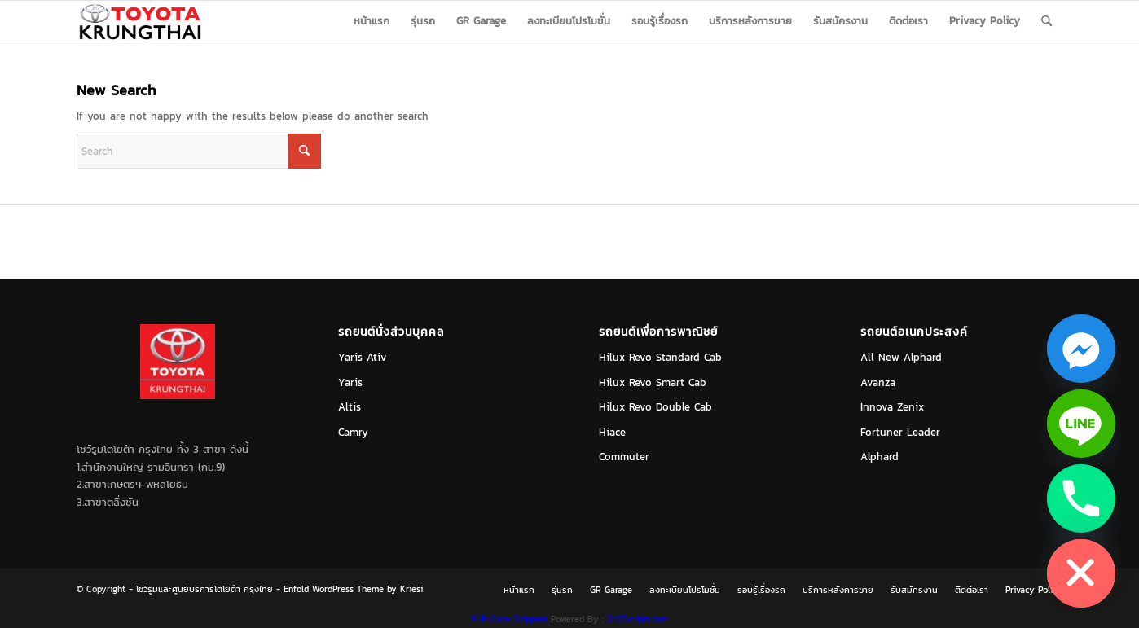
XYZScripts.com (637, 619)
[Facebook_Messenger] (1081, 348)
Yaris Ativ (362, 357)
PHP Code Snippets (509, 619)
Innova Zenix (892, 407)
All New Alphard (901, 357)
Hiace (612, 432)
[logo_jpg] (140, 21)
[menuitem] (371, 21)
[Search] (1046, 21)
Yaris (350, 382)
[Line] (1081, 423)
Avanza (877, 382)
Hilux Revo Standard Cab (660, 357)
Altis (349, 407)
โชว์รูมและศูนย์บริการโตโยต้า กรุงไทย (204, 588)
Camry (353, 432)
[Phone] (1081, 498)
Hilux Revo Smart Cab (652, 382)
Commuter (624, 456)
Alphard (879, 456)
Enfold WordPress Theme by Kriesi (353, 588)
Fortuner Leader (900, 432)
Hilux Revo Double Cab (655, 407)
